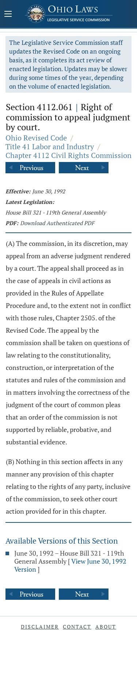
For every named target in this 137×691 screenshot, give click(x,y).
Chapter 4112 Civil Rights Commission (68, 155)
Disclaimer (40, 626)
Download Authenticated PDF (57, 223)
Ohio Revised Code (36, 138)
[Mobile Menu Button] (8, 14)
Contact (77, 626)
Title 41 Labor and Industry (49, 146)
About (105, 626)
